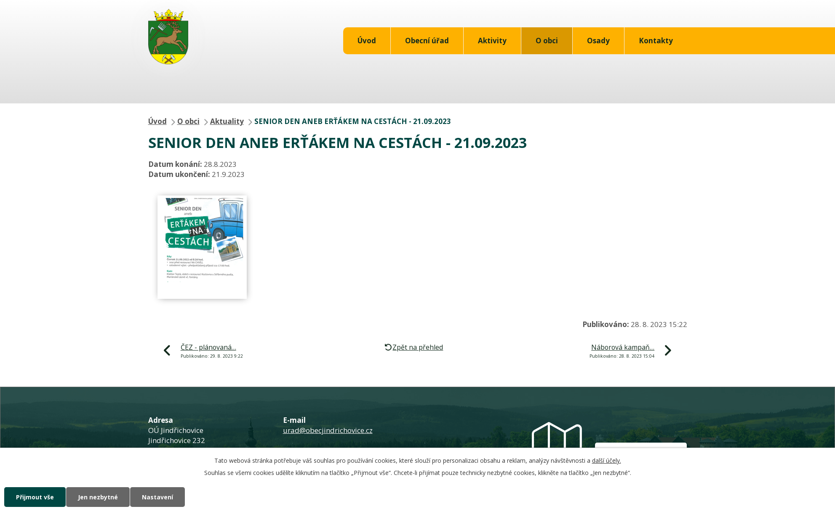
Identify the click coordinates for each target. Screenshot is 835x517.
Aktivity (492, 40)
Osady (598, 40)
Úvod (366, 40)
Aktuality (227, 121)
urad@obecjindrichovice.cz (328, 430)
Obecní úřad (427, 40)
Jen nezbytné (98, 497)
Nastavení (157, 497)
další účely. (606, 460)
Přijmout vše (35, 497)
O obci (547, 40)
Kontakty (656, 40)
